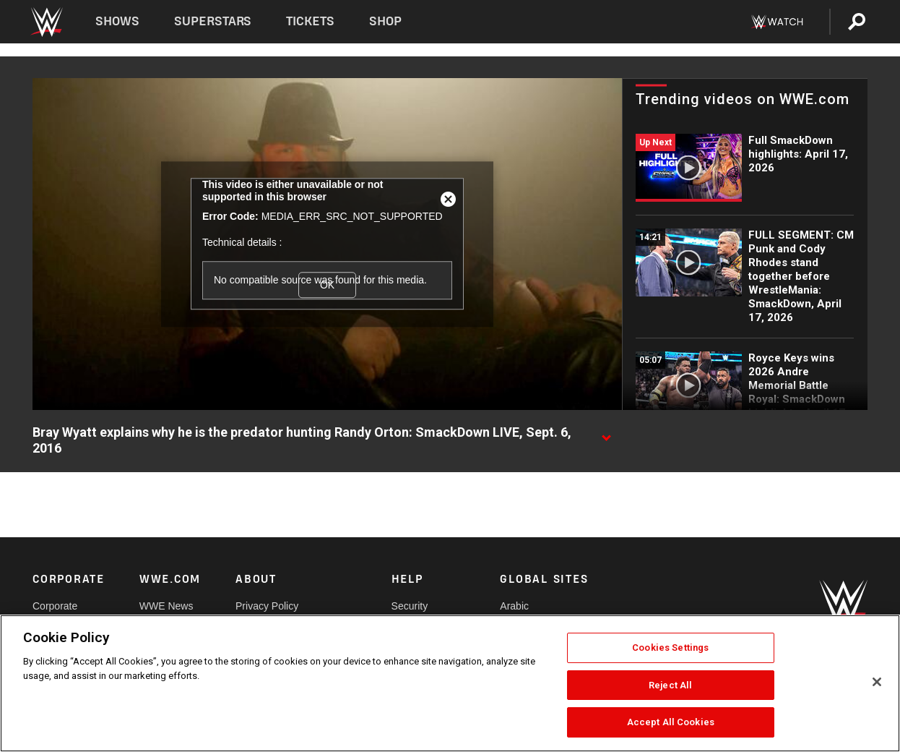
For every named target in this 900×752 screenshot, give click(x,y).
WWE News (166, 606)
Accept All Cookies (670, 722)
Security (409, 606)
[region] (450, 683)
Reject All (670, 685)
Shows (117, 21)
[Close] (877, 682)
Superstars (213, 21)
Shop (385, 21)
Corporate (55, 606)
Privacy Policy (266, 606)
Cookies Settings (670, 647)
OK (327, 285)
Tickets (310, 21)
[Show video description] (606, 433)
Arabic (514, 606)
